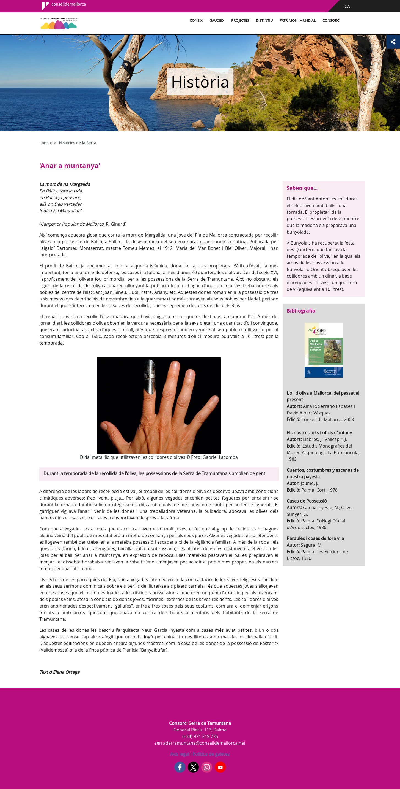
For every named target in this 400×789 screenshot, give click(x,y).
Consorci (331, 20)
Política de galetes (210, 754)
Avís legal (179, 754)
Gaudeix (216, 20)
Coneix (196, 20)
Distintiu (264, 20)
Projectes (240, 20)
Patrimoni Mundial (298, 20)
